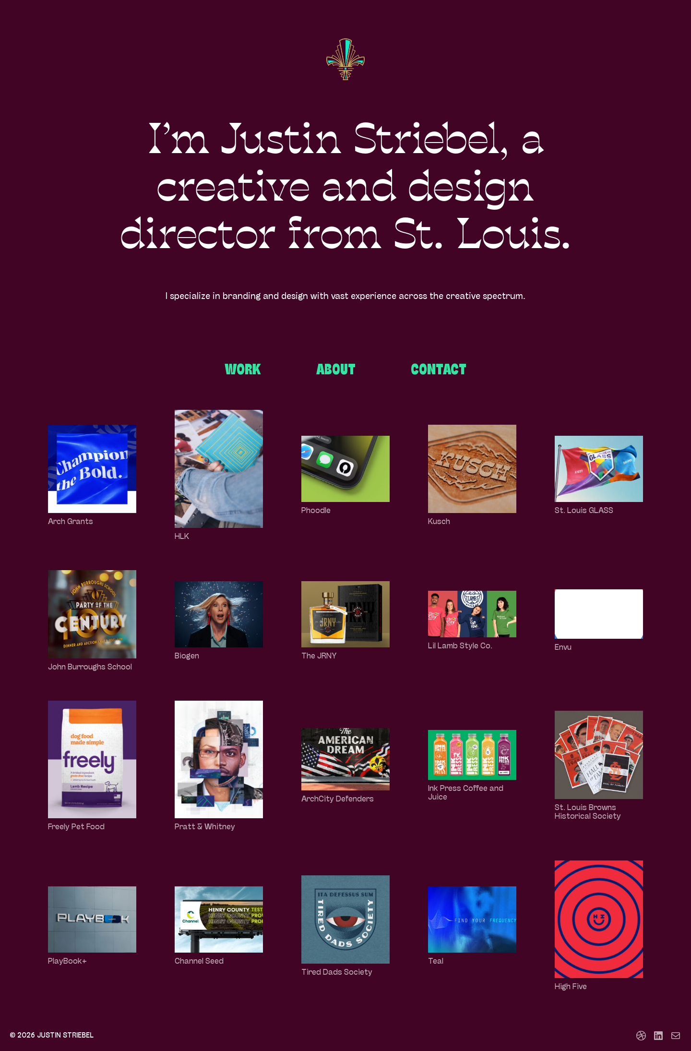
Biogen (187, 656)
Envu (563, 648)
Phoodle (316, 511)
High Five (571, 987)
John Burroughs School (90, 667)
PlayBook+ (67, 961)
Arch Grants (70, 522)
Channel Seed (199, 961)
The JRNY (319, 656)
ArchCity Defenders (337, 799)
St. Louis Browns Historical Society (588, 812)
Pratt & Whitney (205, 827)
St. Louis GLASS (584, 511)
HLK (182, 537)
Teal (435, 961)
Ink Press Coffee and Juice (465, 793)
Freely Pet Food (76, 827)
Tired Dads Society (336, 972)
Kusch (439, 522)
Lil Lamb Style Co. (460, 646)
